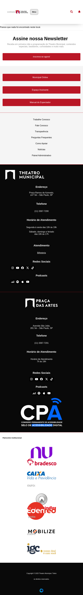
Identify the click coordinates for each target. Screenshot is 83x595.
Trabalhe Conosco (41, 119)
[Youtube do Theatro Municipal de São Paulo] (17, 268)
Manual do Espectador (40, 102)
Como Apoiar (41, 143)
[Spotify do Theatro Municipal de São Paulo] (17, 282)
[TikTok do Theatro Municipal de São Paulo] (32, 268)
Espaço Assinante (40, 90)
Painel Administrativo (41, 155)
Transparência (41, 131)
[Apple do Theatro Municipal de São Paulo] (22, 282)
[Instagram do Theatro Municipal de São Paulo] (12, 268)
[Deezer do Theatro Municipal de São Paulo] (12, 282)
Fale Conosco (41, 125)
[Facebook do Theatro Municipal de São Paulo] (22, 268)
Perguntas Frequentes (41, 137)
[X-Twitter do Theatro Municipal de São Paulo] (27, 268)
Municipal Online (40, 77)
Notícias (41, 149)
